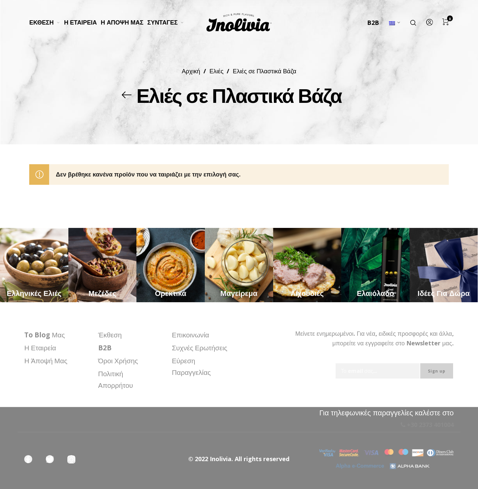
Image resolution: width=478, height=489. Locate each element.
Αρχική (191, 71)
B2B (373, 23)
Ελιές (216, 71)
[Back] (126, 95)
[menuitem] (46, 22)
